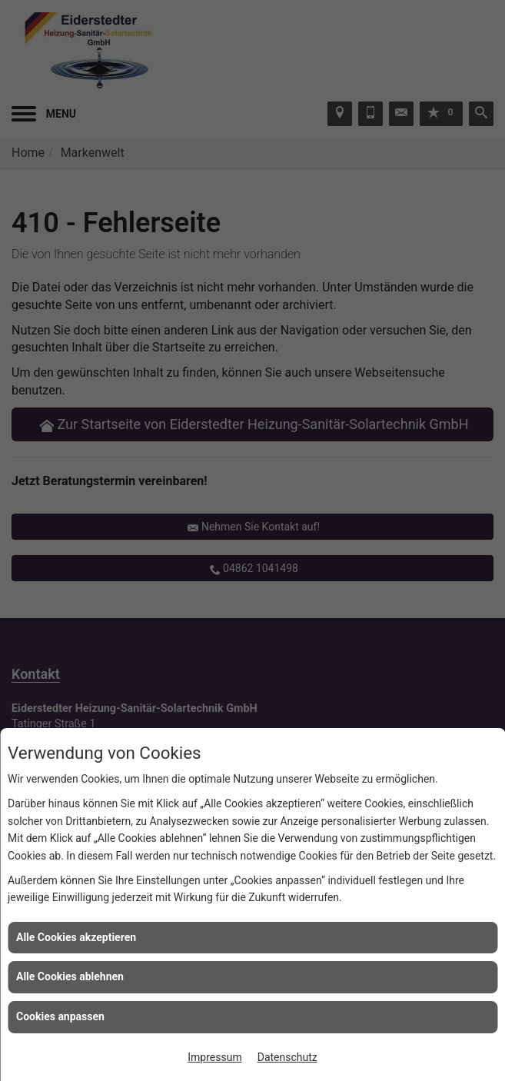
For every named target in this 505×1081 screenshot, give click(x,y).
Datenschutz (287, 1057)
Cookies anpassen (60, 1016)
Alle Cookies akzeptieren (76, 937)
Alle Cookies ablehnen (70, 976)
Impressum (214, 1057)
